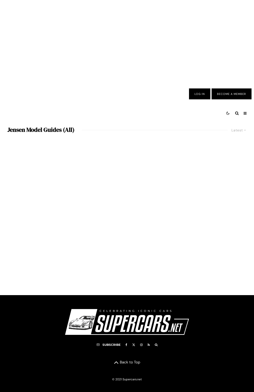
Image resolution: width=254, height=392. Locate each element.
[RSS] (148, 344)
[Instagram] (141, 344)
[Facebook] (126, 344)
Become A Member (231, 94)
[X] (134, 344)
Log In (199, 94)
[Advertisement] (127, 40)
